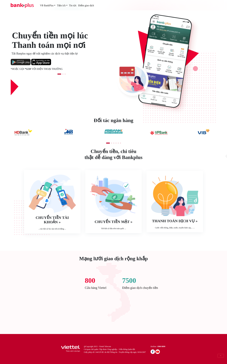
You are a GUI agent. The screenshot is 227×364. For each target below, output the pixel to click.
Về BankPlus (47, 5)
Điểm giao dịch (86, 5)
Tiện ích (61, 5)
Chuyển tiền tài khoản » (52, 220)
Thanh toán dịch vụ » (175, 221)
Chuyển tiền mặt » (113, 222)
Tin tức (73, 5)
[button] (59, 74)
